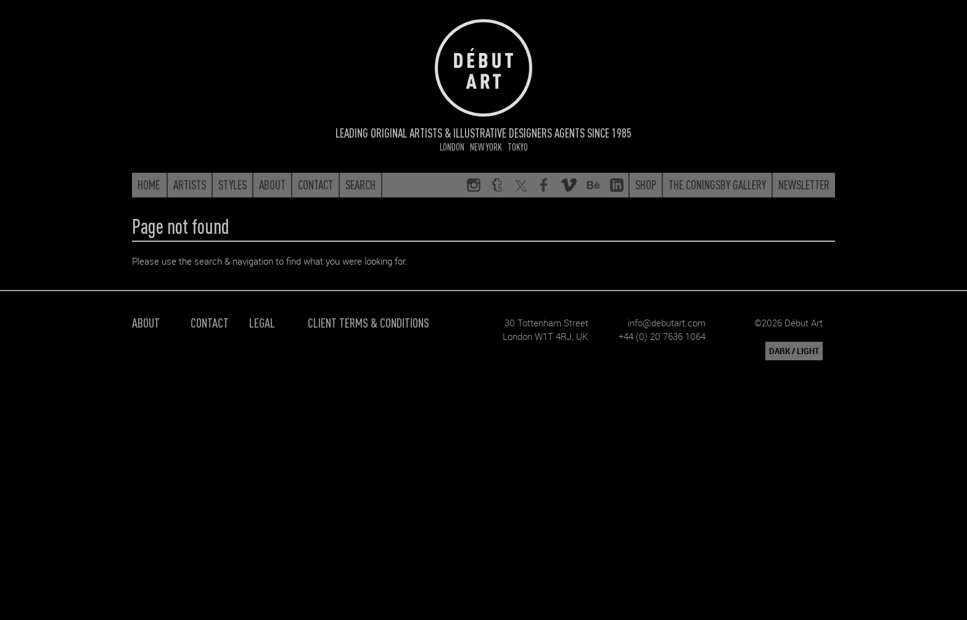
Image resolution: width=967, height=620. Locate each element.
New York (486, 146)
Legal (262, 322)
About (146, 322)
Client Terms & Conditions (368, 322)
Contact (210, 322)
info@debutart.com (667, 322)
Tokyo (518, 146)
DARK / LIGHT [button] (794, 351)
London (452, 146)
